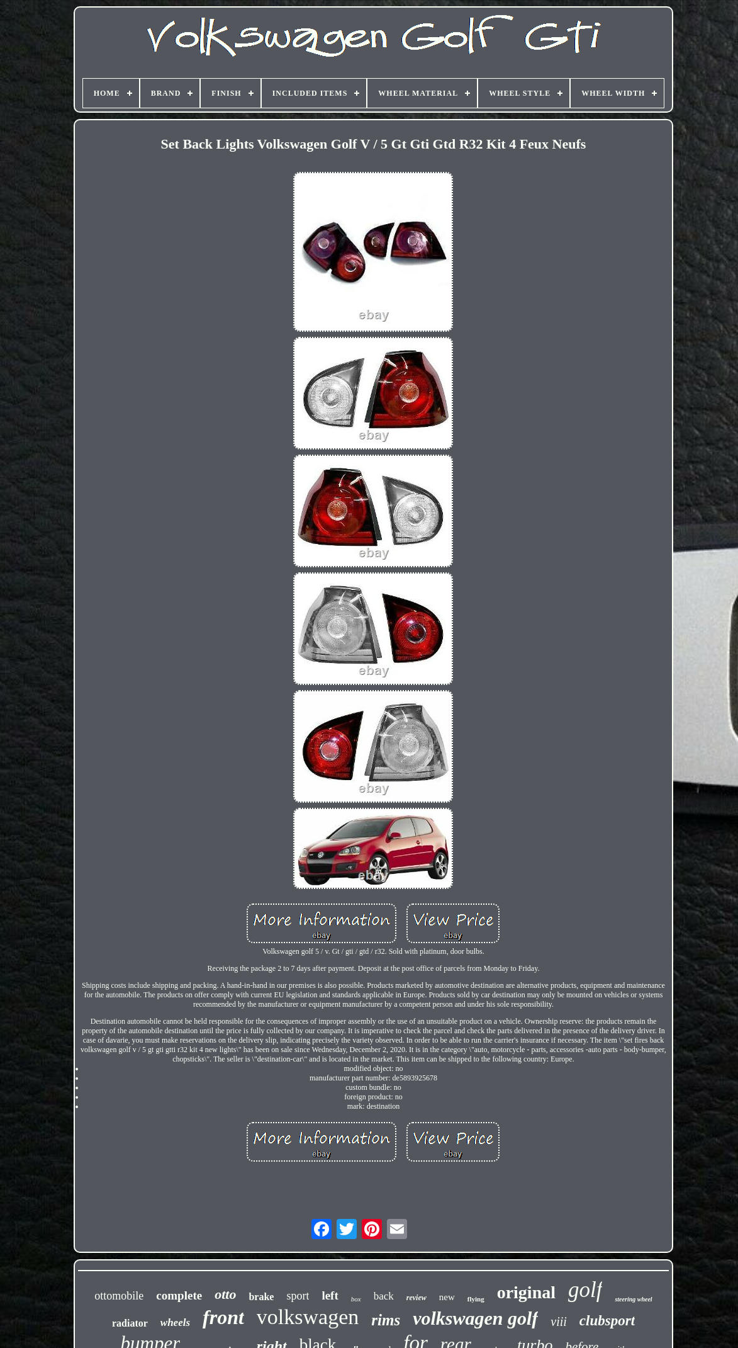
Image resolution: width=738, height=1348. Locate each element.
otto (225, 1294)
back (384, 1296)
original (526, 1292)
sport (297, 1295)
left (329, 1295)
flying (475, 1299)
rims (385, 1319)
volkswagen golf (475, 1318)
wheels (175, 1322)
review (416, 1297)
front (223, 1317)
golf (585, 1289)
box (356, 1299)
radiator (130, 1323)
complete (179, 1295)
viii (559, 1321)
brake (261, 1296)
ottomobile (118, 1295)
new (447, 1297)
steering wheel (633, 1299)
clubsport (607, 1320)
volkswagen (308, 1316)
